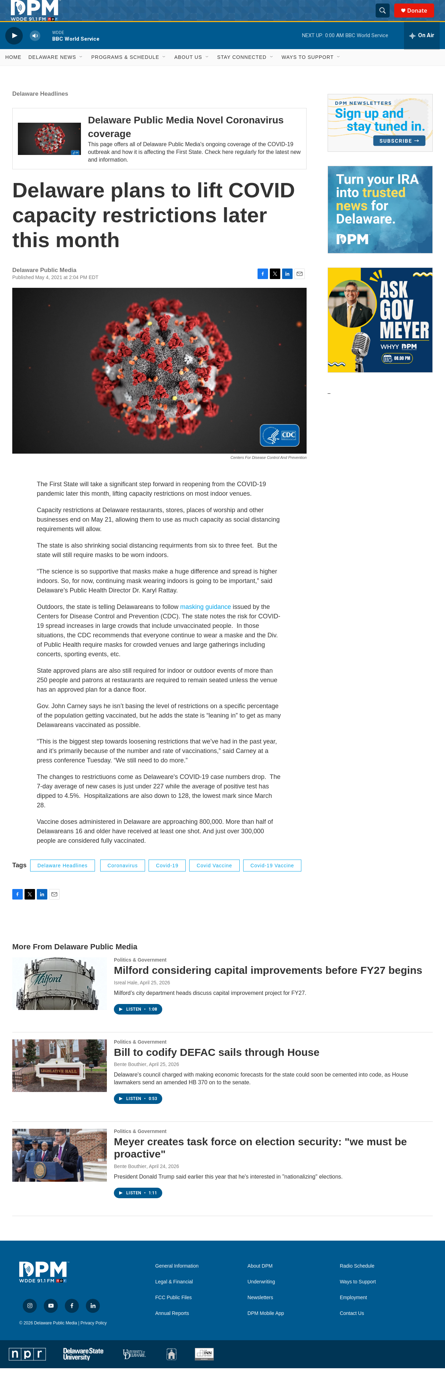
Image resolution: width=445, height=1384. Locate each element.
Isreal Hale (125, 998)
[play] (14, 51)
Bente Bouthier (130, 1080)
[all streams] (422, 52)
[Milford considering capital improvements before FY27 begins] (59, 999)
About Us (188, 73)
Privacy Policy (94, 1338)
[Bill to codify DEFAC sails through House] (59, 1081)
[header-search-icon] (386, 19)
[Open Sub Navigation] (81, 73)
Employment (353, 1313)
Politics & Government (140, 975)
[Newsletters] (380, 138)
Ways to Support (308, 73)
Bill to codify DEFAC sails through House (217, 1068)
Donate (421, 18)
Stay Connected (242, 73)
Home (13, 73)
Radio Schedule (357, 1281)
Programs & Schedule (125, 73)
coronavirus (123, 881)
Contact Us (352, 1329)
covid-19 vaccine (272, 881)
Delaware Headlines (40, 109)
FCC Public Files (173, 1313)
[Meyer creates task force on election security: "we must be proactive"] (59, 1171)
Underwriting (261, 1297)
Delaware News (52, 73)
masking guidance (205, 622)
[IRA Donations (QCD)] (380, 225)
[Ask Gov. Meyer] (380, 336)
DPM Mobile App (265, 1329)
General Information (177, 1281)
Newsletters (260, 1313)
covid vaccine (214, 881)
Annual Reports (172, 1329)
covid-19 (167, 881)
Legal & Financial (174, 1297)
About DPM (260, 1281)
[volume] (35, 51)
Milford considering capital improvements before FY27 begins (268, 986)
